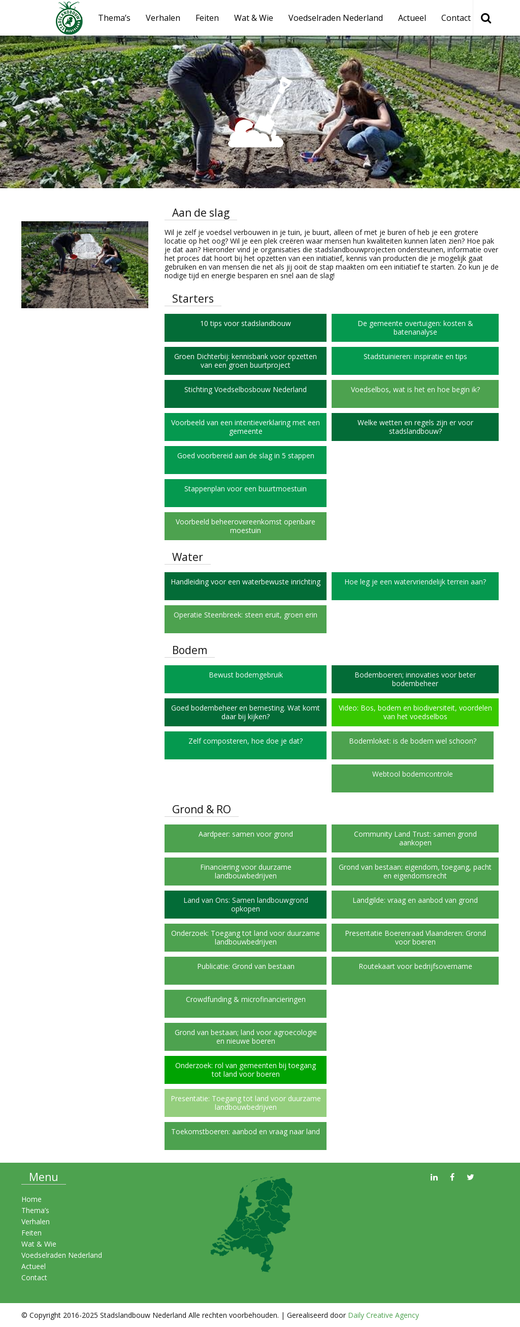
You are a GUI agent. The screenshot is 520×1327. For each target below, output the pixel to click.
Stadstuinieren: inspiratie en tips (415, 356)
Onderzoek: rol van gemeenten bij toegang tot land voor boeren (245, 1069)
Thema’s (35, 1210)
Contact (456, 17)
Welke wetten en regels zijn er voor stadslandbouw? (415, 427)
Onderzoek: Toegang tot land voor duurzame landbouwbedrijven (245, 937)
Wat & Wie (253, 17)
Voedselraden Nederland (335, 17)
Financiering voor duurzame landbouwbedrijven (245, 871)
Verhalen (163, 17)
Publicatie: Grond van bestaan (246, 966)
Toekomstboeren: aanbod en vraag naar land (245, 1131)
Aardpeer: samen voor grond (246, 834)
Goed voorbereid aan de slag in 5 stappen (245, 455)
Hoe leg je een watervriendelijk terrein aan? (415, 581)
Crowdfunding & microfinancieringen (246, 999)
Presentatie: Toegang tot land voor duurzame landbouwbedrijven (246, 1103)
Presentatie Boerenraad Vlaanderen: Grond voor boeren (415, 937)
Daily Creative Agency (383, 1315)
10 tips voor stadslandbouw (245, 323)
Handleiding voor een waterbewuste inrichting (245, 581)
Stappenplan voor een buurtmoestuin (245, 488)
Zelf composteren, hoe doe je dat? (245, 741)
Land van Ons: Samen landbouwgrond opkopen (245, 904)
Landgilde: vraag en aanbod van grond (415, 900)
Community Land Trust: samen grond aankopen (415, 838)
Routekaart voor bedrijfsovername (415, 966)
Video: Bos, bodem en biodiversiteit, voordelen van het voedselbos (415, 712)
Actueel (412, 17)
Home (31, 1199)
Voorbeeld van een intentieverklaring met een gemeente (245, 427)
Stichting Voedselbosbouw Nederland (245, 389)
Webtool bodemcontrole (412, 774)
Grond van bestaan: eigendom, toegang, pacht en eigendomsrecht (415, 871)
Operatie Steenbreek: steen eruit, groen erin (245, 615)
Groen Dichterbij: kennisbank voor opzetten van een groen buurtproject (245, 360)
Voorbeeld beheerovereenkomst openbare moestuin (245, 526)
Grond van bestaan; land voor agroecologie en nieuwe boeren (246, 1036)
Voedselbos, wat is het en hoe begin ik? (415, 389)
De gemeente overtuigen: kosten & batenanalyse (415, 327)
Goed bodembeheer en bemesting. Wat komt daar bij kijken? (245, 712)
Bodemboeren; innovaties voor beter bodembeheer (415, 679)
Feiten (207, 17)
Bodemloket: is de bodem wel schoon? (412, 741)
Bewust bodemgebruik (246, 675)
